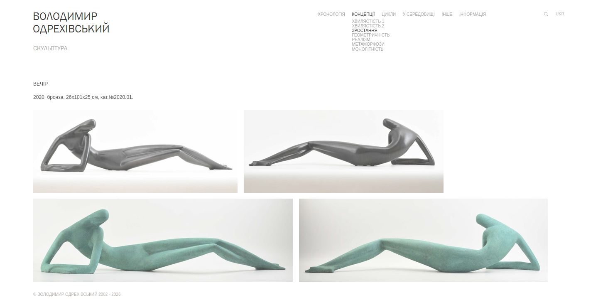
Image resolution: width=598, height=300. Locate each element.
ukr (560, 14)
